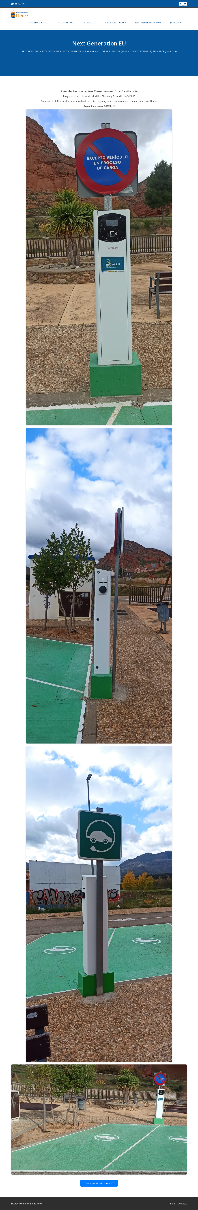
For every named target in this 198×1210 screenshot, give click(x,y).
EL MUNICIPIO (66, 22)
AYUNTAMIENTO (39, 22)
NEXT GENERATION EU (148, 22)
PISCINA (176, 22)
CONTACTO (90, 22)
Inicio (172, 1203)
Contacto (182, 1203)
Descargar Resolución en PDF (99, 1183)
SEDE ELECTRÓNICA (115, 22)
